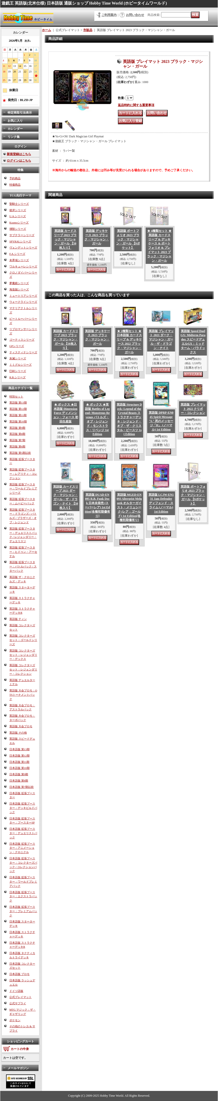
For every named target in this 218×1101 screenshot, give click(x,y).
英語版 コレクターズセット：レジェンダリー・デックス (23, 655)
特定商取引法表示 (20, 112)
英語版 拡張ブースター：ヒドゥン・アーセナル (23, 552)
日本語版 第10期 (19, 767)
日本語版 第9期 (18, 774)
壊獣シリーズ (17, 228)
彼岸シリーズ (17, 210)
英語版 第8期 (17, 433)
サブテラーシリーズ (21, 235)
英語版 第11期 (18, 415)
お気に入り (15, 120)
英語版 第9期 (17, 427)
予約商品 (14, 178)
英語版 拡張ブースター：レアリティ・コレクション (23, 474)
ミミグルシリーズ (20, 364)
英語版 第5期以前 (20, 452)
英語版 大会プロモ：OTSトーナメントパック (23, 694)
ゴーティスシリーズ (21, 339)
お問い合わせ (135, 15)
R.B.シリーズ (17, 377)
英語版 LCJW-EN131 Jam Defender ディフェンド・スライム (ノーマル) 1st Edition (161, 503)
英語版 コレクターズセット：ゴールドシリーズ (23, 640)
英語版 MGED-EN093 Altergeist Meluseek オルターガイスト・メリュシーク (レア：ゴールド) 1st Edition (129, 507)
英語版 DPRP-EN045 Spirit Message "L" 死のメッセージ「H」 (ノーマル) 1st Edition (161, 421)
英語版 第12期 (18, 408)
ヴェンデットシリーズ (23, 247)
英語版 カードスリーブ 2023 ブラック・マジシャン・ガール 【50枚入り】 (65, 239)
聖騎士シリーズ (19, 203)
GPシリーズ (16, 345)
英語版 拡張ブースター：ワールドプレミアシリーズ (23, 488)
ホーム (46, 30)
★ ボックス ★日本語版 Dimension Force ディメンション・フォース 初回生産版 (65, 413)
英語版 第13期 (18, 402)
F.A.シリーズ (17, 253)
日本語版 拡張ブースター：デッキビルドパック (23, 808)
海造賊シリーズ (19, 289)
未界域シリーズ (19, 260)
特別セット (16, 396)
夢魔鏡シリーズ (19, 283)
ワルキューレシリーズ (23, 266)
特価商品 (14, 184)
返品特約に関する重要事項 (136, 105)
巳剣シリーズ (17, 370)
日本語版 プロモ (19, 973)
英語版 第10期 (18, 421)
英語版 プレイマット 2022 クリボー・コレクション (193, 409)
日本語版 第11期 (19, 761)
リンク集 (14, 137)
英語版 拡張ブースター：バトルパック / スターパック (23, 566)
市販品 (87, 30)
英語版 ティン (18, 618)
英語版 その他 (18, 732)
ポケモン (14, 1020)
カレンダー (15, 129)
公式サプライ (17, 1003)
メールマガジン (18, 1068)
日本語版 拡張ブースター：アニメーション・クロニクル (22, 848)
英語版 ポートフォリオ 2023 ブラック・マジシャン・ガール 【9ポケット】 (128, 239)
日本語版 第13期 (19, 749)
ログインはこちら (19, 160)
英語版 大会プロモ (20, 726)
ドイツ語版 (16, 990)
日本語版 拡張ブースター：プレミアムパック (23, 911)
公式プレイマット (20, 996)
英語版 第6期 (17, 446)
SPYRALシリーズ (20, 241)
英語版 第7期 (17, 440)
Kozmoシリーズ (19, 222)
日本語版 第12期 (19, 755)
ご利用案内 (109, 15)
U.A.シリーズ (17, 216)
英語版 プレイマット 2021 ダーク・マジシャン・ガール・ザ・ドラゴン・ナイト (161, 339)
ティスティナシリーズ (23, 352)
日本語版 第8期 (18, 780)
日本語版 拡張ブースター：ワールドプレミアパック (23, 881)
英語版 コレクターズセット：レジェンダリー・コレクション (23, 669)
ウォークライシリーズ (23, 301)
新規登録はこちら (19, 154)
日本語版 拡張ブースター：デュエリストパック (23, 833)
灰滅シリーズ (17, 358)
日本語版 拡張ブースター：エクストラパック (23, 896)
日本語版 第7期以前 (21, 786)
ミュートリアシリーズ (23, 295)
